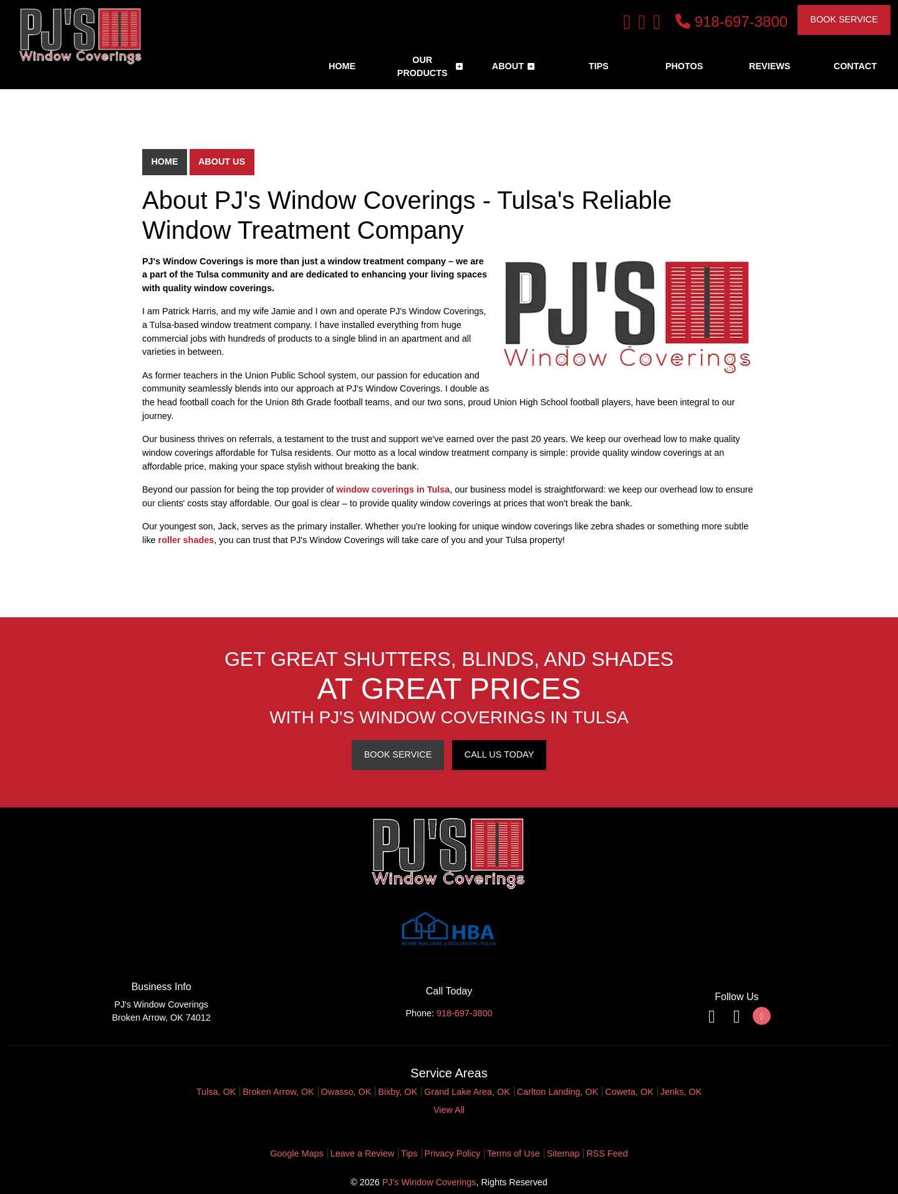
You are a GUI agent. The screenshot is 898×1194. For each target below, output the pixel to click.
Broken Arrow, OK (278, 1092)
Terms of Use (513, 1153)
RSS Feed (606, 1153)
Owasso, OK (346, 1092)
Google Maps (297, 1153)
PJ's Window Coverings (429, 1182)
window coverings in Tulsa (393, 489)
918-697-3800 (731, 21)
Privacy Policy (453, 1153)
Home (164, 161)
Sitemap (563, 1153)
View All (449, 1110)
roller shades (186, 540)
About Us (221, 161)
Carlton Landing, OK (557, 1092)
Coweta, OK (629, 1092)
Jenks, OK (681, 1092)
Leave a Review (362, 1153)
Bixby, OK (397, 1092)
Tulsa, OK (216, 1092)
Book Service (844, 19)
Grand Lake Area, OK (467, 1092)
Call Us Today (499, 754)
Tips (409, 1153)
